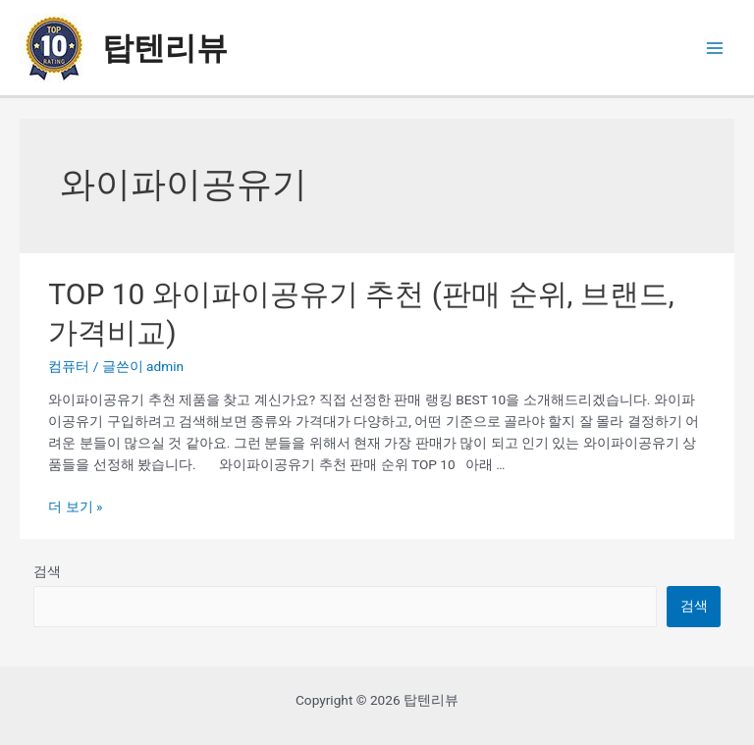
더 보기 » (75, 506)
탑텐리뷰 (165, 48)
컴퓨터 (68, 366)
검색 (47, 571)
